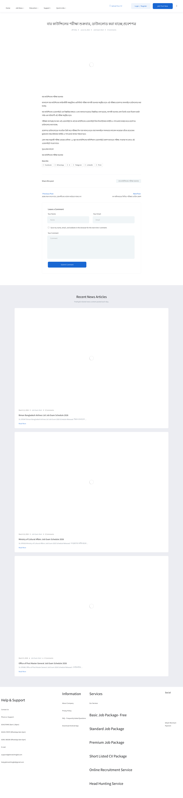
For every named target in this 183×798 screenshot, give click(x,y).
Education (33, 8)
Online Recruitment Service (110, 769)
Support (47, 8)
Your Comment (53, 233)
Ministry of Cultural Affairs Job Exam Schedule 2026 (41, 539)
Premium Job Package (106, 742)
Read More (22, 423)
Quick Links (61, 8)
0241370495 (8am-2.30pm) (10, 725)
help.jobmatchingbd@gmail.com (12, 762)
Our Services (93, 703)
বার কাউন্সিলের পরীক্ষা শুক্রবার (128, 181)
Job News (20, 8)
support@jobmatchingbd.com (11, 755)
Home (8, 8)
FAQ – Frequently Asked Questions (74, 718)
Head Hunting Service (106, 783)
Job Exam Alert (98, 30)
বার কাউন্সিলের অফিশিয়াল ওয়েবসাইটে (89, 140)
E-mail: (3, 747)
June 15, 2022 (85, 30)
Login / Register (141, 6)
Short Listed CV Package (108, 756)
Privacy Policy (66, 711)
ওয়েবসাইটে (66, 121)
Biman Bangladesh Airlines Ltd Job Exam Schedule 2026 (43, 415)
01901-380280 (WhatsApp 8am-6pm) (13, 740)
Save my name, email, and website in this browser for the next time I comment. (79, 228)
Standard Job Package (106, 728)
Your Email (97, 214)
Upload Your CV (116, 5)
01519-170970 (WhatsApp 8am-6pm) (13, 732)
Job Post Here (163, 6)
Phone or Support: (7, 717)
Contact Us (5, 709)
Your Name (52, 214)
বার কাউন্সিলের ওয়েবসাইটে (84, 121)
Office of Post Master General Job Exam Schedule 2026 (43, 663)
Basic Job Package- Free (108, 714)
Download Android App (70, 726)
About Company (68, 703)
